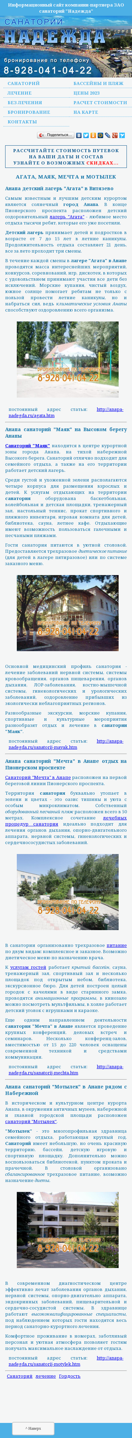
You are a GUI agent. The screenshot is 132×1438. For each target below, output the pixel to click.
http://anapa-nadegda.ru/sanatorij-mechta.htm (66, 1069)
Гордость (70, 1376)
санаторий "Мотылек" (31, 1121)
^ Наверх (33, 1428)
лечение (46, 1376)
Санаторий (24, 83)
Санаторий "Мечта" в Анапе (38, 777)
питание (117, 945)
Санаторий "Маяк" (27, 445)
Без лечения (25, 102)
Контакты (22, 122)
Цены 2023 (86, 93)
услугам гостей (28, 967)
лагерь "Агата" (67, 217)
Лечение (20, 93)
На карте (85, 112)
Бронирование (29, 112)
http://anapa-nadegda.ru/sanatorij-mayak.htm (66, 744)
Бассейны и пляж (98, 83)
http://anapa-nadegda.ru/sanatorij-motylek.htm (66, 1361)
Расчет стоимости (100, 102)
